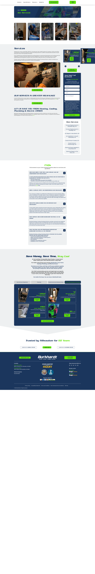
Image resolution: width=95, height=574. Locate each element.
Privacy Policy (75, 111)
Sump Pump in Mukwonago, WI (72, 144)
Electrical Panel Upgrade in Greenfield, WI (72, 148)
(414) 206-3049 (53, 2)
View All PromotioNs (72, 70)
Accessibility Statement (35, 385)
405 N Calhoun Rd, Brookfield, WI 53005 (22, 369)
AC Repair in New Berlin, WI (72, 133)
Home (19, 10)
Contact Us (41, 2)
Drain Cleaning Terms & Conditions (57, 385)
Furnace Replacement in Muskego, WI (72, 130)
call (56, 99)
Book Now (73, 2)
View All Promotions (47, 321)
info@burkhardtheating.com (71, 110)
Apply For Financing (70, 358)
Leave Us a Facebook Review (66, 347)
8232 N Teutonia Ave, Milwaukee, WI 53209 (22, 366)
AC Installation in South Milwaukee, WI (72, 137)
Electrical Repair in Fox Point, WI (72, 152)
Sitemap (66, 385)
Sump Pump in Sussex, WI (72, 140)
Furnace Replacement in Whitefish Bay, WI (72, 126)
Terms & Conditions (69, 112)
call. (34, 115)
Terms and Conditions (45, 385)
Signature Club (25, 357)
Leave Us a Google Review (28, 347)
